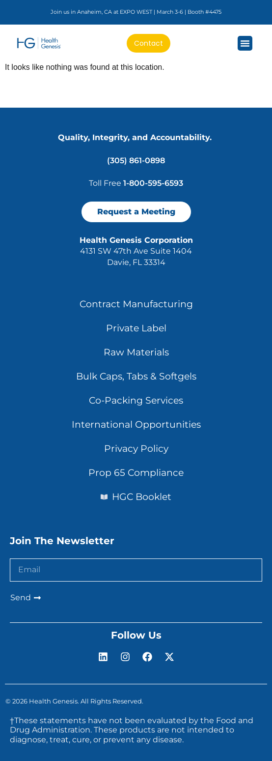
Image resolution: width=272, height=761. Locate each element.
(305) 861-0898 (136, 160)
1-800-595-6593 (153, 183)
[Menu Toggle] (245, 43)
